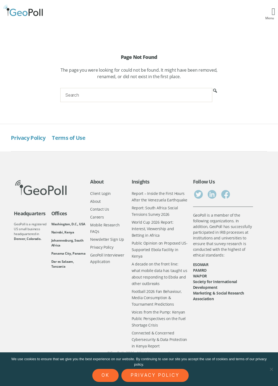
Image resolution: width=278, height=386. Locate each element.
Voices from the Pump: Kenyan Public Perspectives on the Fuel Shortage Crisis (159, 321)
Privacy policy (155, 375)
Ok (105, 375)
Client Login (100, 193)
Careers (97, 217)
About (95, 201)
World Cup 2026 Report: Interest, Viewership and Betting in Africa (153, 229)
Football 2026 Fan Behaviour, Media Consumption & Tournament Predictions (157, 300)
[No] (271, 369)
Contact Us (99, 209)
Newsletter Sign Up (107, 240)
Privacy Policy (29, 137)
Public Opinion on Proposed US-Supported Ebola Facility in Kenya (160, 251)
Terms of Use (71, 137)
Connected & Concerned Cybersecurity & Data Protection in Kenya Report (159, 342)
